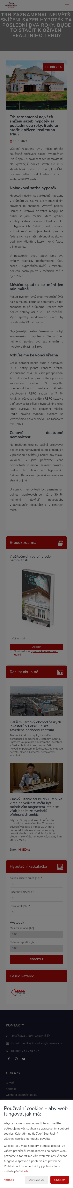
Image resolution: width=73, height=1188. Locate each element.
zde (26, 1171)
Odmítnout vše (36, 1180)
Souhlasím (59, 1179)
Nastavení (9, 1179)
